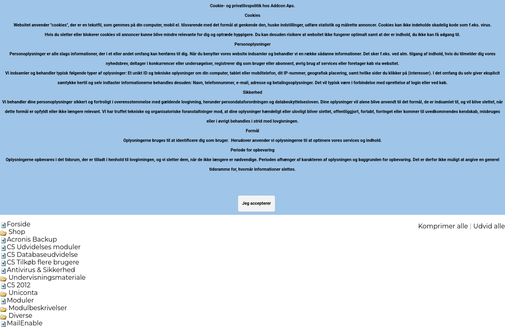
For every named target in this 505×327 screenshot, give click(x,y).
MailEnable (24, 323)
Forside (18, 224)
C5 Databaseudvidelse (42, 254)
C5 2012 (18, 285)
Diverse (16, 315)
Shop (12, 232)
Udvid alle (489, 226)
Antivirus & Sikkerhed (41, 270)
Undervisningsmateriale (43, 277)
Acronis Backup (32, 239)
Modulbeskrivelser (33, 308)
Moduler (20, 300)
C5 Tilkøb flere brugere (43, 262)
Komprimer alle (443, 226)
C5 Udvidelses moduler (44, 247)
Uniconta (19, 293)
